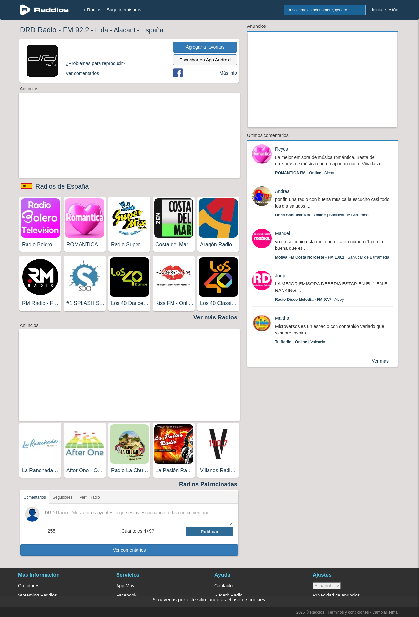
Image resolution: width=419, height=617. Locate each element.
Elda (101, 30)
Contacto (223, 585)
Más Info (228, 73)
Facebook (126, 595)
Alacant (125, 30)
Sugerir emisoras (124, 9)
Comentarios (35, 497)
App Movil (126, 585)
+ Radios (92, 9)
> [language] (327, 585)
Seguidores (63, 497)
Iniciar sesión (385, 9)
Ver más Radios (215, 317)
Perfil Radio (90, 497)
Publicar (210, 531)
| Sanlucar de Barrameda (323, 215)
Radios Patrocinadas (208, 484)
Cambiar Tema (385, 612)
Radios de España (62, 186)
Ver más (380, 361)
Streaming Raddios (37, 595)
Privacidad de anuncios (336, 595)
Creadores (28, 585)
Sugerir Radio (228, 595)
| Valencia (300, 342)
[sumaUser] (170, 531)
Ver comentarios (129, 550)
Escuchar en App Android (205, 59)
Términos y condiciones (348, 612)
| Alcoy (304, 173)
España (152, 30)
